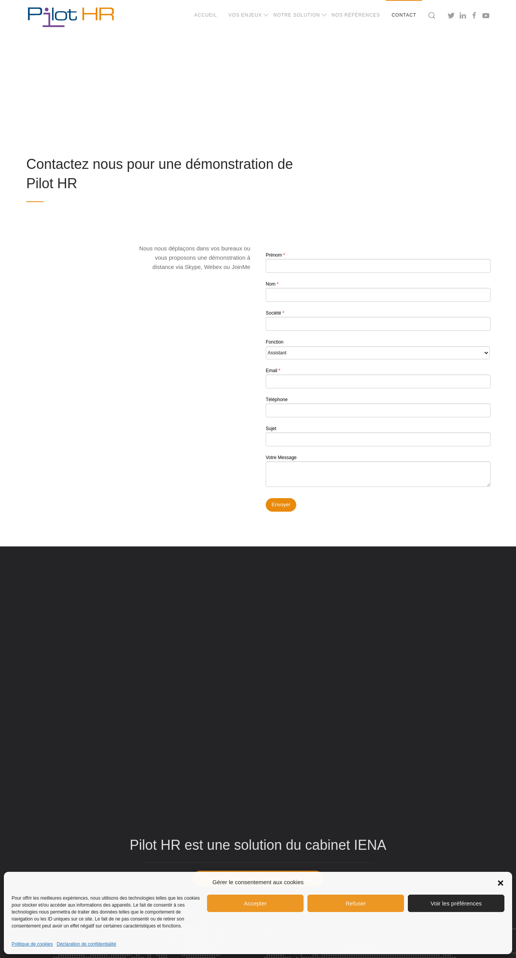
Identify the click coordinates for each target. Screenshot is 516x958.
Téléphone (378, 407)
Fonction (378, 349)
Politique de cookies (32, 944)
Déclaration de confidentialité (86, 944)
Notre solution (296, 15)
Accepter (255, 903)
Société (378, 320)
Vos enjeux (245, 15)
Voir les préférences (456, 903)
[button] (500, 882)
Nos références (356, 15)
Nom (378, 291)
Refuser (356, 903)
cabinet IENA (345, 845)
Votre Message (378, 471)
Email (378, 378)
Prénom (378, 262)
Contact (404, 15)
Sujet (378, 436)
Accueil (205, 15)
